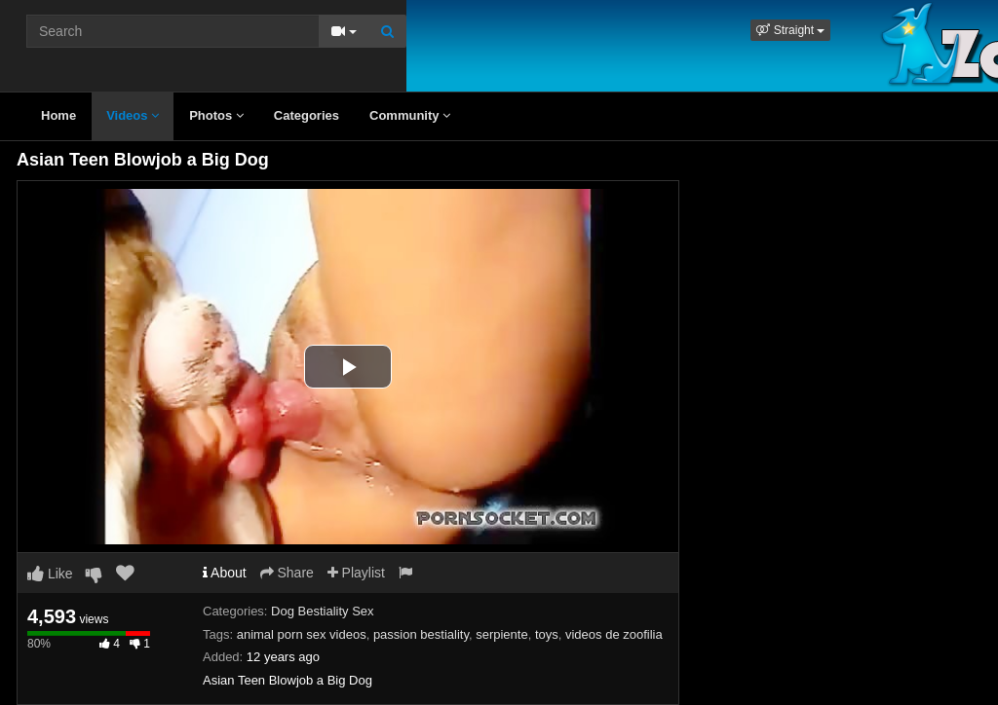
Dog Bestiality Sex (322, 611)
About (225, 572)
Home (58, 115)
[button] (790, 30)
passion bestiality (421, 634)
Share (287, 572)
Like (50, 573)
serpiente (501, 634)
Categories (306, 115)
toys (546, 634)
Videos (132, 115)
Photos (216, 115)
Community (409, 115)
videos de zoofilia (614, 634)
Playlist (356, 572)
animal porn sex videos (301, 634)
